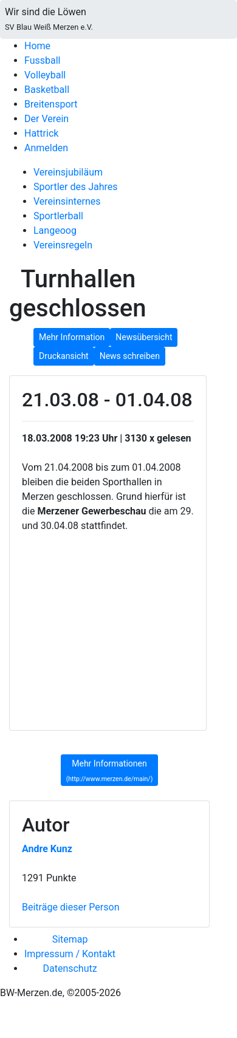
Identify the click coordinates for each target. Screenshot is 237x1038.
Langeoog (55, 230)
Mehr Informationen (109, 771)
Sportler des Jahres (75, 187)
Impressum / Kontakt (69, 954)
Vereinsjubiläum (68, 172)
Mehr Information (72, 337)
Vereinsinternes (67, 201)
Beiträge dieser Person (70, 907)
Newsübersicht (143, 337)
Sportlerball (58, 216)
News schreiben (130, 356)
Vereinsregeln (62, 245)
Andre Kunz (47, 849)
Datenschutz (70, 968)
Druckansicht (64, 356)
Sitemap (70, 939)
